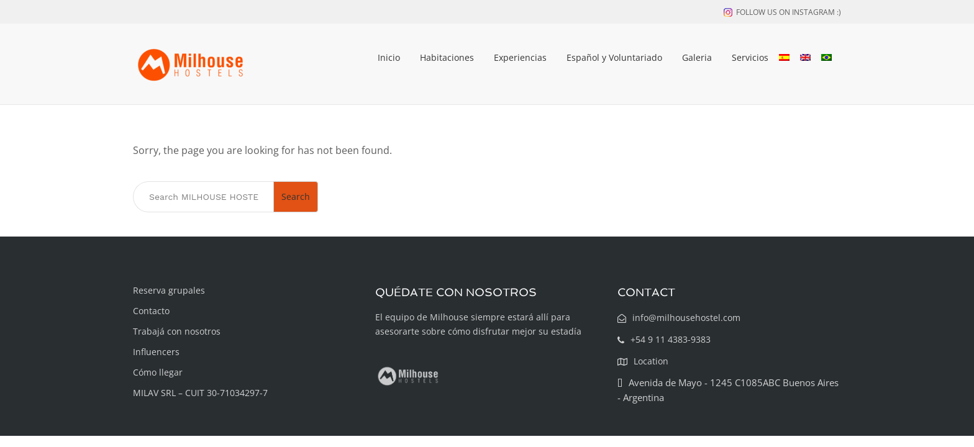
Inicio (389, 57)
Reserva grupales (169, 290)
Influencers (156, 352)
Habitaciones (447, 57)
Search (295, 196)
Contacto (151, 311)
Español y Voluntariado (614, 57)
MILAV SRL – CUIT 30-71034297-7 (200, 393)
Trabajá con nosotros (177, 331)
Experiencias (520, 57)
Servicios (750, 57)
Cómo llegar (158, 372)
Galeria (697, 57)
